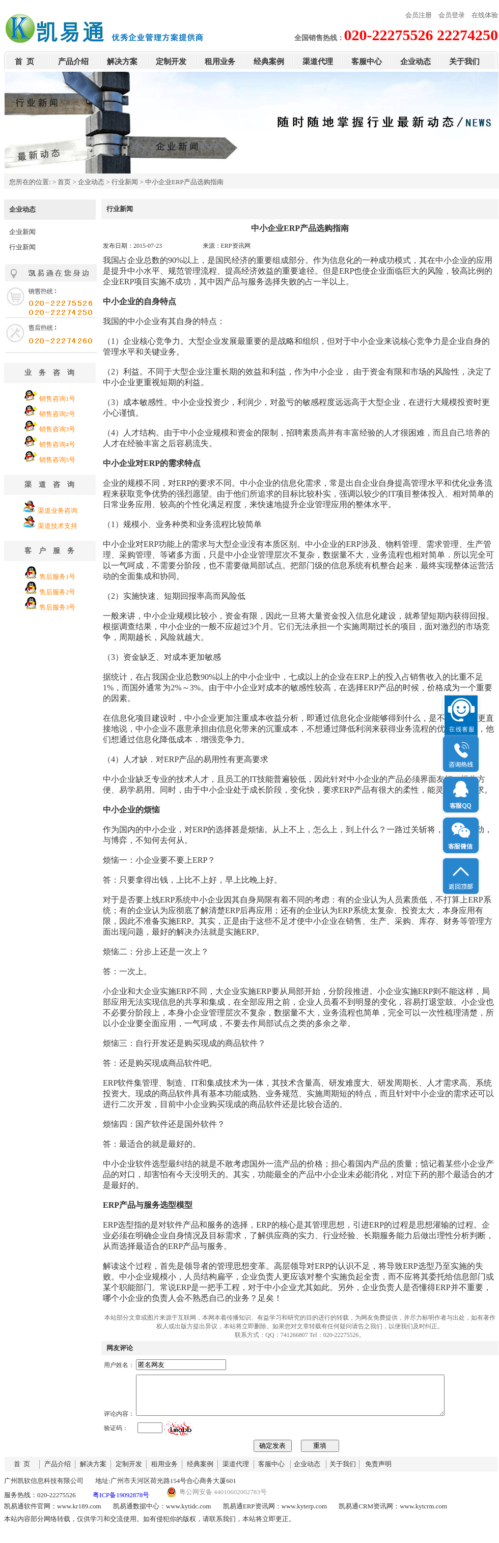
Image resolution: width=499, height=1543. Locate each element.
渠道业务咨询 (57, 510)
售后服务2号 (57, 592)
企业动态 (415, 61)
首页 (64, 182)
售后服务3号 (57, 607)
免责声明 (378, 1471)
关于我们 (464, 61)
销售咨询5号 (57, 459)
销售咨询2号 (57, 414)
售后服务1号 (57, 576)
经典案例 (269, 61)
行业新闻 (125, 182)
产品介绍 (73, 61)
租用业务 (220, 61)
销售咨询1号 (57, 398)
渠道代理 (317, 61)
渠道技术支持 (57, 526)
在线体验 (485, 15)
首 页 (24, 61)
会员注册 (418, 15)
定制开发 (171, 61)
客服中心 (366, 61)
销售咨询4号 (57, 444)
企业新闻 (22, 232)
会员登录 (451, 15)
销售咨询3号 (57, 429)
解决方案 (122, 61)
